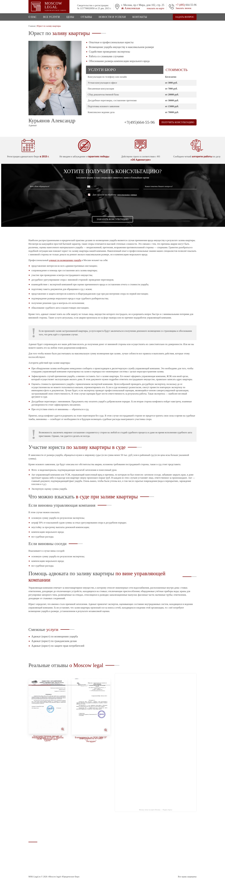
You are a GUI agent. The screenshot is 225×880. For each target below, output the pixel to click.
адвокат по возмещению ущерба (65, 260)
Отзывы (86, 16)
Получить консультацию (177, 122)
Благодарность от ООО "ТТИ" (48, 733)
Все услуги (51, 16)
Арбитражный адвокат (136, 842)
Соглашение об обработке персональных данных (40, 862)
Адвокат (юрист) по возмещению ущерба (54, 636)
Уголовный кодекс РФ (135, 856)
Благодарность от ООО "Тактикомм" (47, 800)
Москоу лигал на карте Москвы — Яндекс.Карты (155, 810)
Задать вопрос (184, 17)
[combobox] (89, 186)
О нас (32, 16)
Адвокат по (140, 834)
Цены (70, 16)
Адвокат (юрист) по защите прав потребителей (57, 645)
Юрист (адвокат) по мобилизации (140, 849)
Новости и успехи (112, 16)
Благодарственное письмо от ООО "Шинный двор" (91, 800)
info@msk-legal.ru (172, 845)
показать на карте (155, 8)
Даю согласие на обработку (112, 195)
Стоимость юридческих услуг (139, 846)
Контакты (139, 16)
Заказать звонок (183, 8)
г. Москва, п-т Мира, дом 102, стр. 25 (180, 833)
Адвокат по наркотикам (136, 839)
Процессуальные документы (138, 853)
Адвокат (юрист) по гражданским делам (54, 641)
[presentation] (112, 206)
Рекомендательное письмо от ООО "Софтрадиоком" (90, 732)
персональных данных (127, 195)
